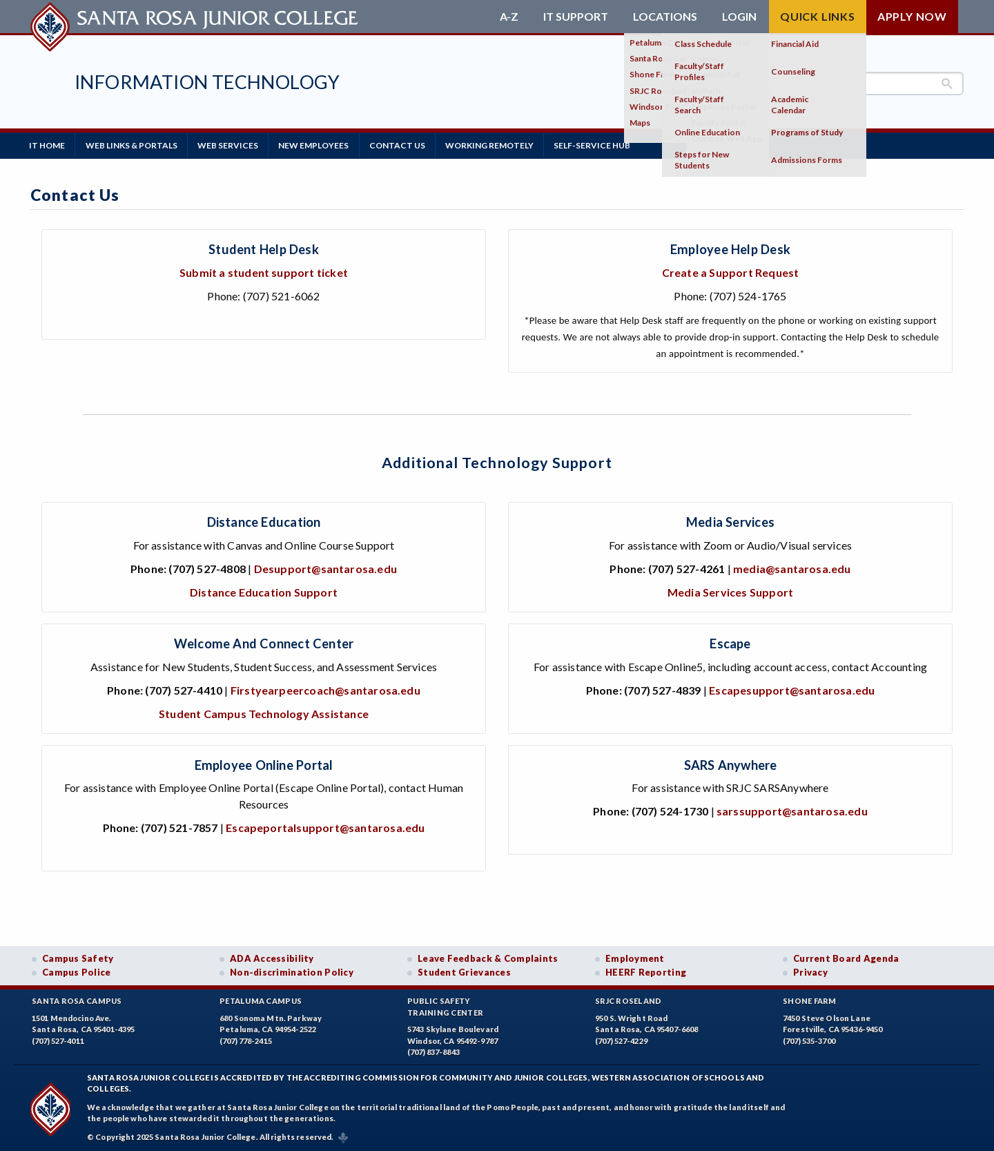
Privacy (810, 970)
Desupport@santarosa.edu (325, 567)
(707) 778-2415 (246, 1039)
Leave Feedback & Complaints (488, 957)
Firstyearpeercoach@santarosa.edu (325, 688)
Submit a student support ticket (263, 271)
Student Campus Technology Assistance (264, 712)
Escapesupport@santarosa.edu (792, 688)
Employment (635, 957)
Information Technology (207, 81)
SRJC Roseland (628, 999)
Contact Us (408, 144)
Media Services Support (730, 590)
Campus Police (76, 970)
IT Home (48, 144)
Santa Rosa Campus (77, 999)
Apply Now (912, 16)
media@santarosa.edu (792, 567)
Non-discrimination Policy (291, 970)
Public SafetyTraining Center (445, 1005)
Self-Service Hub (608, 144)
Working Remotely (503, 144)
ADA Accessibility (272, 957)
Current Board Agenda (846, 957)
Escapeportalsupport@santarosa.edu (325, 826)
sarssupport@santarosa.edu (792, 809)
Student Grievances (464, 970)
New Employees (322, 144)
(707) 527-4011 (58, 1039)
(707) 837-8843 (433, 1050)
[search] (888, 83)
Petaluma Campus (261, 999)
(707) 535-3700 (809, 1039)
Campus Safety (78, 957)
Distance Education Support (264, 590)
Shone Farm (810, 999)
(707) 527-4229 (621, 1039)
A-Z (509, 16)
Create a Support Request (730, 271)
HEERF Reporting (645, 970)
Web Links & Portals (135, 144)
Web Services (234, 144)
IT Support (575, 16)
